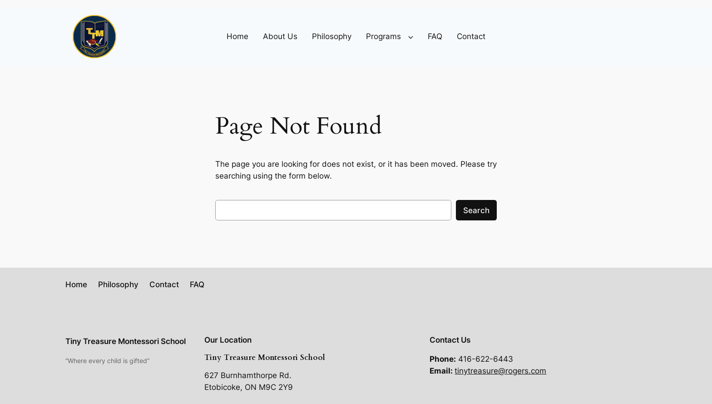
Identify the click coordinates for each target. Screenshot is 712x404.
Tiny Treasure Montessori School (125, 341)
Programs (383, 36)
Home (237, 36)
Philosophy (331, 36)
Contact (471, 36)
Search (476, 210)
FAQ (435, 36)
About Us (280, 36)
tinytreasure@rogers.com (500, 370)
